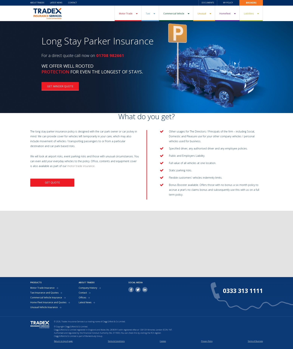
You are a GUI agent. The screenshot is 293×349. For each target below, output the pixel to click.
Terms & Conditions (116, 341)
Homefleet (225, 13)
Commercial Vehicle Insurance (46, 297)
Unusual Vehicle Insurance (44, 307)
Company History (88, 287)
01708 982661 (110, 55)
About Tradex (37, 2)
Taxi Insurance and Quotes (44, 292)
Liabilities (249, 13)
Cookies (163, 341)
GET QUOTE (52, 182)
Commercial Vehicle (173, 13)
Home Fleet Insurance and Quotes (48, 302)
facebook (131, 289)
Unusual (202, 13)
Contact (72, 2)
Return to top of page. (63, 341)
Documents (208, 2)
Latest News (56, 2)
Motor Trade (125, 13)
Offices (82, 297)
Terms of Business (255, 341)
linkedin (144, 289)
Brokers (251, 2)
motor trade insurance (81, 166)
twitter (138, 289)
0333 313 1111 (243, 290)
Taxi (148, 13)
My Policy (228, 2)
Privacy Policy (207, 341)
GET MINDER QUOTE (60, 86)
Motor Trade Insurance (42, 287)
